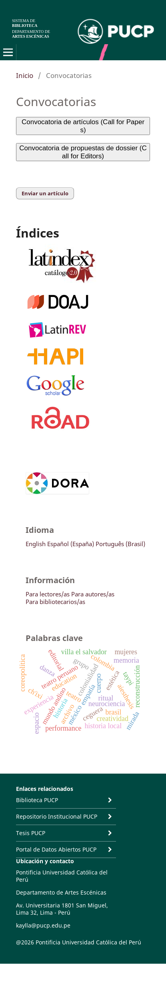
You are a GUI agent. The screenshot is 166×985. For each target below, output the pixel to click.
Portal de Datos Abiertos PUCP (56, 849)
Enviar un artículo (45, 193)
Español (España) (70, 544)
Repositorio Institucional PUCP (56, 816)
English (36, 544)
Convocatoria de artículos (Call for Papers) (83, 126)
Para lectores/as (48, 594)
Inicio (24, 75)
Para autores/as (92, 594)
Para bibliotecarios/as (55, 602)
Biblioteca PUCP (37, 800)
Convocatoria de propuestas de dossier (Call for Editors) (82, 152)
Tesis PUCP (30, 833)
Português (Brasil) (120, 544)
